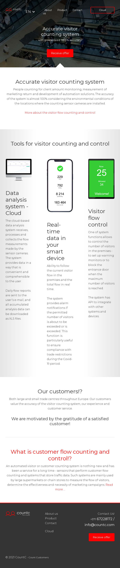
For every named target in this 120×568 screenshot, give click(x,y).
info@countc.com (99, 525)
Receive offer (60, 53)
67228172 (101, 519)
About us (47, 12)
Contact (77, 10)
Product (62, 10)
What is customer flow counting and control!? (60, 455)
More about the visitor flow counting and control (60, 112)
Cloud (102, 10)
